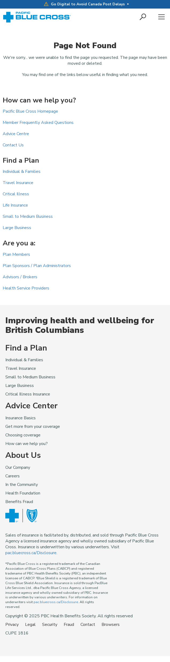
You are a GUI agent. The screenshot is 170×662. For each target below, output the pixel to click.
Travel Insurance (18, 183)
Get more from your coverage (32, 426)
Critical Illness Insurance (27, 394)
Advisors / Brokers (20, 277)
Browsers (111, 624)
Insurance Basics (20, 418)
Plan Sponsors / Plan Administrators (37, 266)
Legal (30, 624)
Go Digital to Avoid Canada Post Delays (84, 4)
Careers (12, 476)
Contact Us (13, 145)
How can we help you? (26, 444)
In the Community (21, 485)
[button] (143, 17)
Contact (87, 624)
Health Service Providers (26, 288)
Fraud (69, 624)
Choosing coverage (23, 435)
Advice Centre (16, 134)
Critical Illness (16, 194)
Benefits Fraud (19, 502)
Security (49, 624)
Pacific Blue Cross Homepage (30, 111)
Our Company (17, 467)
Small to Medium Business (28, 216)
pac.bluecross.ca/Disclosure (30, 553)
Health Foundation (22, 493)
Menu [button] (161, 17)
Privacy (12, 624)
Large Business (17, 228)
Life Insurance (15, 205)
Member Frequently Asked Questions (38, 122)
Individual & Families (22, 171)
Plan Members (16, 254)
